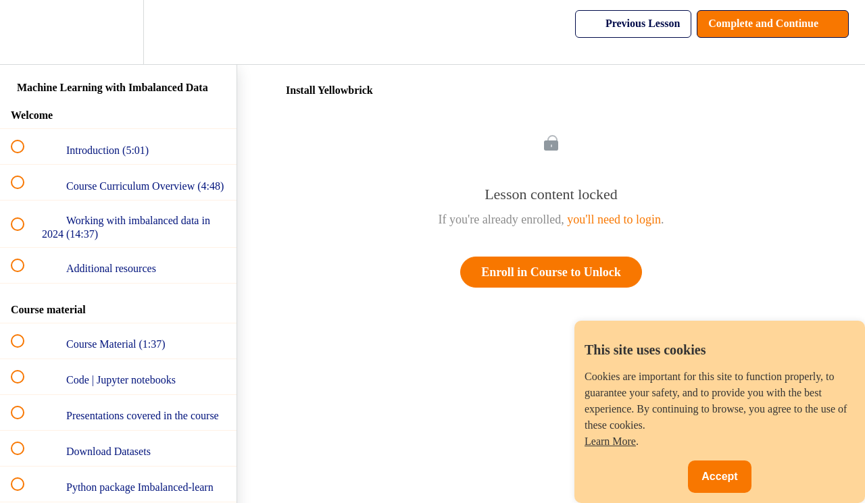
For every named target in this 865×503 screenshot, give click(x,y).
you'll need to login (614, 219)
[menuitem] (118, 32)
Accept (719, 476)
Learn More (610, 441)
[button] (25, 32)
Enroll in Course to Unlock (551, 272)
